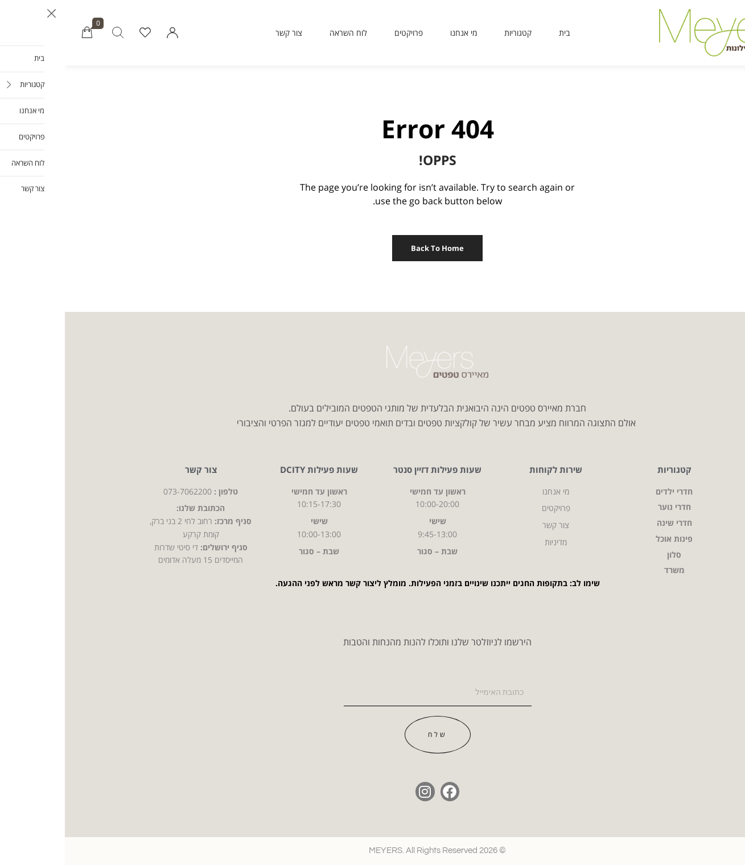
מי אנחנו (398, 32)
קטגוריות (453, 32)
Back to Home (372, 248)
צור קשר (224, 32)
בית (499, 32)
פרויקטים (344, 32)
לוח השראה (283, 32)
